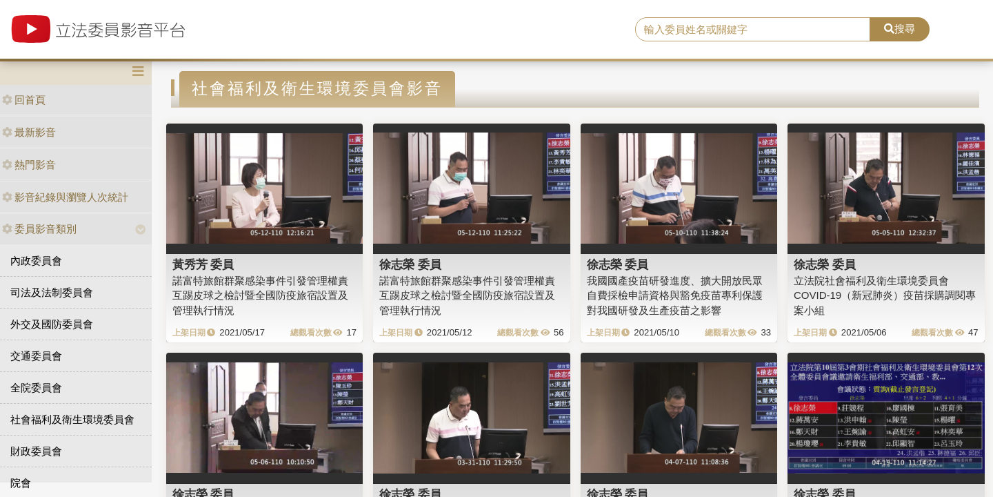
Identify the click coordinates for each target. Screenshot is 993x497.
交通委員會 (36, 356)
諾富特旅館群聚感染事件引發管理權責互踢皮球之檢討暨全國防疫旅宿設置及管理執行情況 (260, 295)
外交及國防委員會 (51, 324)
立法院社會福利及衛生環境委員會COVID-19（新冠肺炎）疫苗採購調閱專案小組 (885, 295)
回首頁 (24, 100)
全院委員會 (36, 387)
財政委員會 (36, 451)
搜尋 (899, 29)
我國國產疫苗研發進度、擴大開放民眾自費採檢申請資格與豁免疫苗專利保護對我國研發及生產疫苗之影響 (675, 295)
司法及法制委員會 (51, 292)
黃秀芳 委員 (203, 264)
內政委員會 (36, 260)
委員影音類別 (39, 229)
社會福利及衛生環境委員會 (72, 419)
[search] (752, 29)
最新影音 (29, 132)
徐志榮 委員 (410, 264)
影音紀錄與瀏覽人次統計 (65, 197)
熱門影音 (29, 164)
